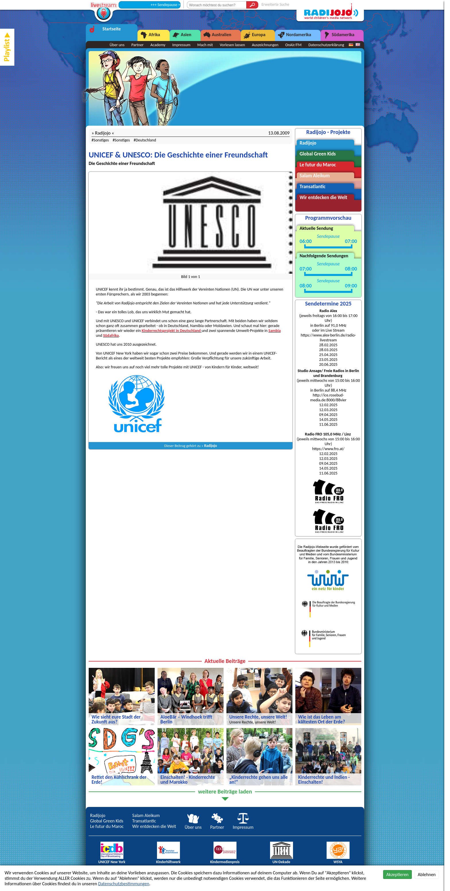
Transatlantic (144, 821)
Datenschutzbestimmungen (123, 883)
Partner (137, 44)
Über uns (117, 44)
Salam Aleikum (146, 815)
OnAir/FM (293, 44)
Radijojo (210, 445)
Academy (157, 44)
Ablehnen (427, 874)
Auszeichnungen (265, 44)
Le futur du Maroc (107, 826)
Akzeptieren (397, 874)
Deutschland (146, 140)
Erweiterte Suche (275, 4)
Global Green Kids (106, 821)
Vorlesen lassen (232, 44)
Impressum (181, 44)
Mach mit (205, 44)
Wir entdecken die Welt (154, 826)
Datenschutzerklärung (326, 44)
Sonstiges (101, 140)
